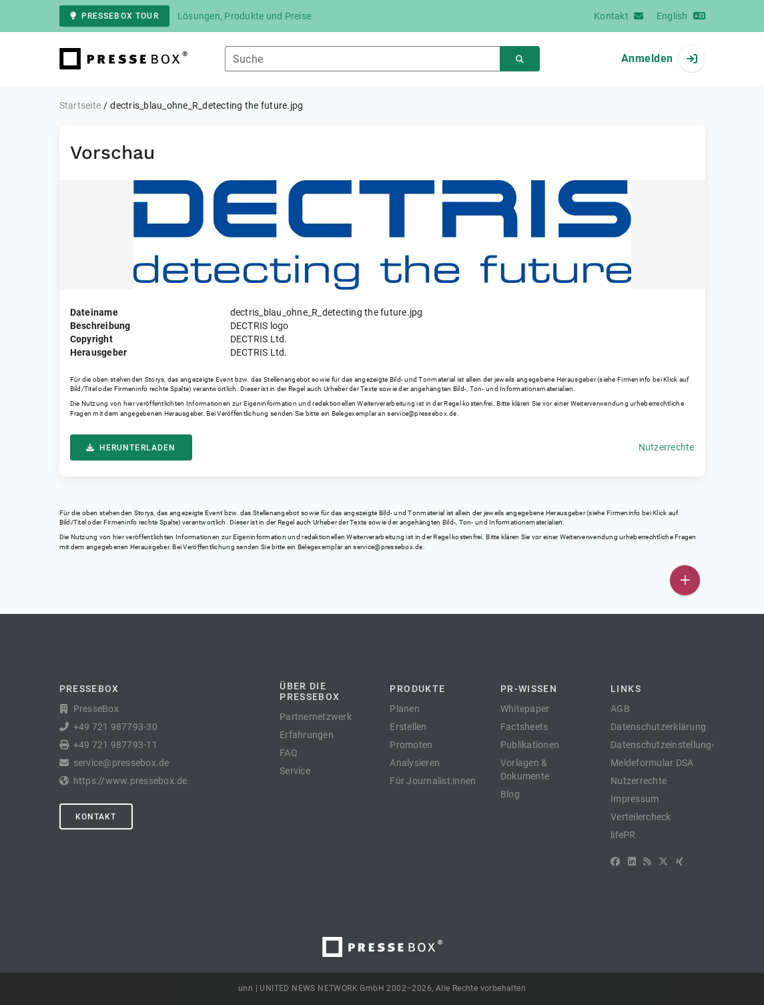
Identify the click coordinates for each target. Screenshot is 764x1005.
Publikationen (529, 744)
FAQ (289, 752)
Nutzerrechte (667, 447)
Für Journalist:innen (433, 780)
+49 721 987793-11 (115, 744)
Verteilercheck (641, 816)
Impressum (635, 798)
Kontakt (96, 816)
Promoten (411, 744)
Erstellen (408, 726)
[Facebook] (615, 861)
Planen (405, 708)
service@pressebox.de (421, 413)
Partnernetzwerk (316, 716)
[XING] (679, 861)
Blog (510, 794)
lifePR (623, 834)
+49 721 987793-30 (115, 726)
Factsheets (524, 726)
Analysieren (415, 762)
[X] (663, 861)
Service (295, 770)
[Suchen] (520, 59)
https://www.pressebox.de (130, 780)
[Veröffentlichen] (685, 580)
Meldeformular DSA (652, 762)
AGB (620, 708)
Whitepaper (525, 708)
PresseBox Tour (114, 16)
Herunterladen (131, 447)
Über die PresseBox (310, 691)
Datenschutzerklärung (658, 726)
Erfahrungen (307, 734)
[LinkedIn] (632, 861)
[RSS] (647, 861)
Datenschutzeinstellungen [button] (666, 744)
